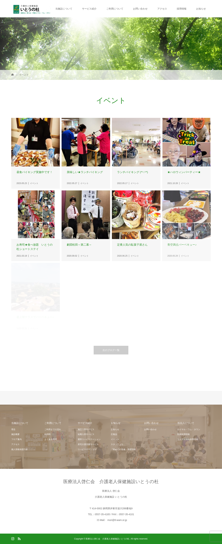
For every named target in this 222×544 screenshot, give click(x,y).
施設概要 (15, 434)
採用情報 (181, 8)
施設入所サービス (86, 429)
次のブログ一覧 (111, 350)
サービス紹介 (89, 8)
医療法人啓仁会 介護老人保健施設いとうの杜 (111, 481)
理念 (13, 429)
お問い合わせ (140, 8)
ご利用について (114, 8)
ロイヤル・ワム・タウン (188, 429)
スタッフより (117, 444)
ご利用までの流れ (52, 429)
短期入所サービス (86, 434)
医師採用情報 (183, 434)
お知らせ (201, 8)
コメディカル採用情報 (187, 439)
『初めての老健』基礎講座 (123, 449)
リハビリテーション (87, 449)
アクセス (162, 8)
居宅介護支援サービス (88, 444)
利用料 (47, 434)
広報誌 (114, 434)
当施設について (63, 8)
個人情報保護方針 (19, 449)
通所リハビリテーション (89, 439)
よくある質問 (50, 439)
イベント (115, 439)
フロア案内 (16, 439)
